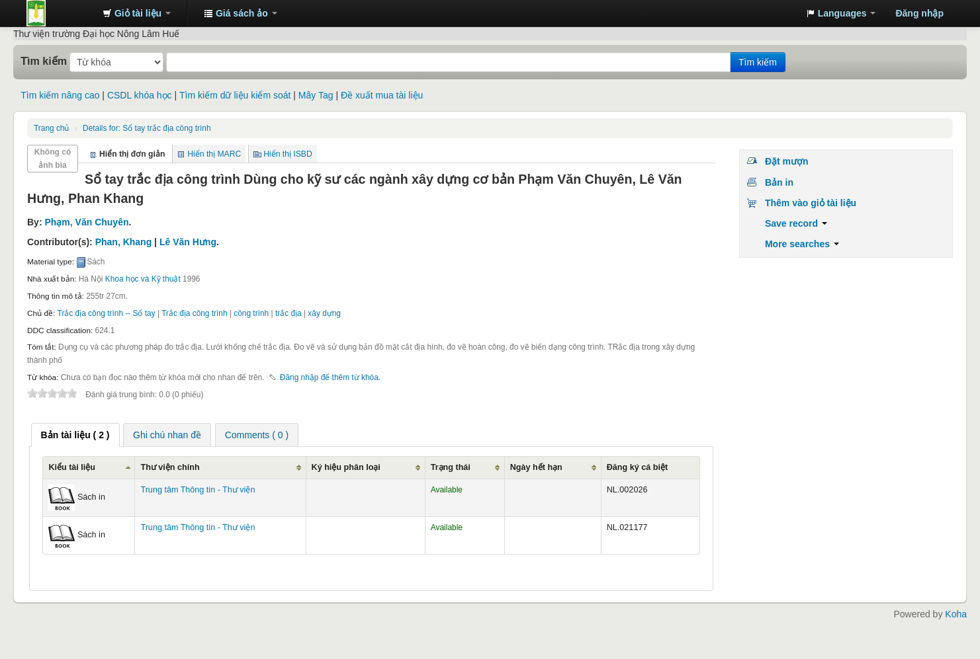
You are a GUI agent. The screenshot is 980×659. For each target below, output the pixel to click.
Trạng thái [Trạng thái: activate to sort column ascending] (450, 467)
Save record (796, 223)
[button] (137, 13)
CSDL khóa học (139, 95)
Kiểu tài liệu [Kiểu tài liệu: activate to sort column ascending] (71, 467)
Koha (956, 614)
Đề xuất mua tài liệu (382, 95)
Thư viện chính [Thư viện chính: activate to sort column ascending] (169, 467)
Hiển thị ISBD (287, 154)
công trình (251, 313)
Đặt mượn (787, 161)
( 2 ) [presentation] (75, 435)
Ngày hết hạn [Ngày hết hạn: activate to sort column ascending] (536, 467)
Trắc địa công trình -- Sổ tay (107, 313)
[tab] (75, 435)
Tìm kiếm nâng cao (60, 95)
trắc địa (288, 313)
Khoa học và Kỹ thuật (143, 279)
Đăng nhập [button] (919, 13)
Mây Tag (316, 95)
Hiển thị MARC (214, 154)
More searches (802, 244)
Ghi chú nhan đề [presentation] (167, 435)
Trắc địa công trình (194, 313)
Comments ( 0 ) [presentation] (257, 435)
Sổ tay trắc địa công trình (146, 128)
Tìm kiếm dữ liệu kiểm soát (234, 95)
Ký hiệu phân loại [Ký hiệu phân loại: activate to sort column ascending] (346, 467)
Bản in (779, 182)
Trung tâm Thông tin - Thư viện (59, 13)
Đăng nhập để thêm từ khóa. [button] (330, 377)
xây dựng (324, 313)
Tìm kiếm (44, 61)
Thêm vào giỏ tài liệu (810, 203)
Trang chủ (51, 128)
